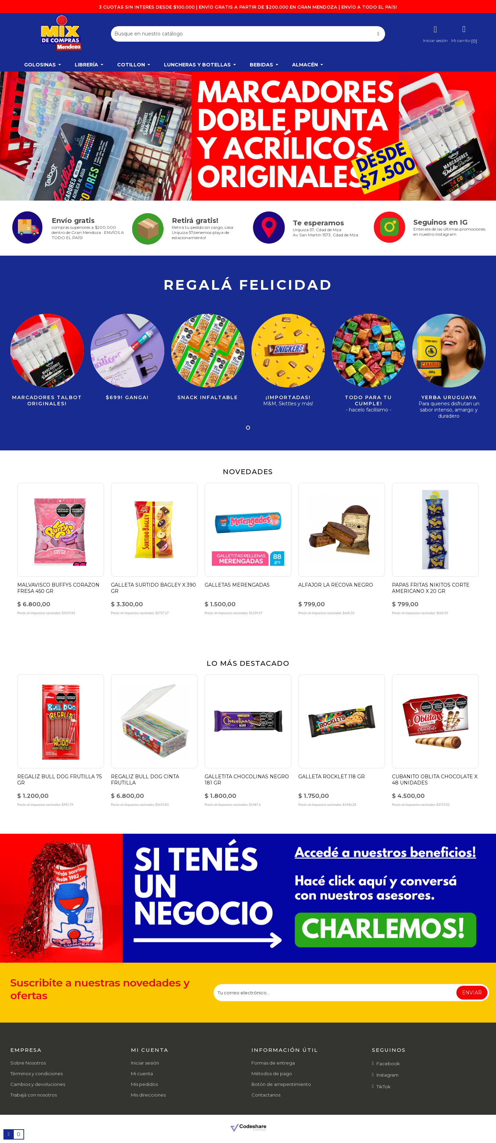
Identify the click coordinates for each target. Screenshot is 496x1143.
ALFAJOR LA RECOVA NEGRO (335, 585)
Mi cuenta (142, 1073)
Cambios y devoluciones (37, 1084)
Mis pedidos (144, 1084)
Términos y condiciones (36, 1073)
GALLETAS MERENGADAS (237, 585)
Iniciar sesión (145, 1063)
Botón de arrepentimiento (281, 1084)
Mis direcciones (148, 1095)
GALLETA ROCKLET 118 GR (331, 776)
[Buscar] (248, 34)
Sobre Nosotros (28, 1063)
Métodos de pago (271, 1073)
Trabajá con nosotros (33, 1095)
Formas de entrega (273, 1063)
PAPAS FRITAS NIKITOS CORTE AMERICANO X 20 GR (430, 588)
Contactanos (265, 1095)
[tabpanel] (248, 136)
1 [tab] (248, 428)
